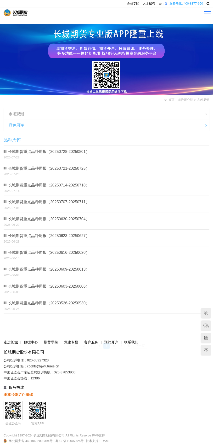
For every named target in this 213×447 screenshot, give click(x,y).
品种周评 (203, 100)
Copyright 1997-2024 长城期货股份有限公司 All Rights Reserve (47, 435)
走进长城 (11, 342)
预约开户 (111, 342)
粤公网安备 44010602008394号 (31, 441)
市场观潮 (16, 116)
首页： (173, 100)
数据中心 (31, 342)
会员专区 (133, 3)
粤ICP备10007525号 (69, 441)
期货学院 (51, 342)
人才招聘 (149, 3)
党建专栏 (71, 342)
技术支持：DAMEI (98, 441)
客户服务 (91, 342)
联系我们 (131, 342)
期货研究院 (185, 100)
